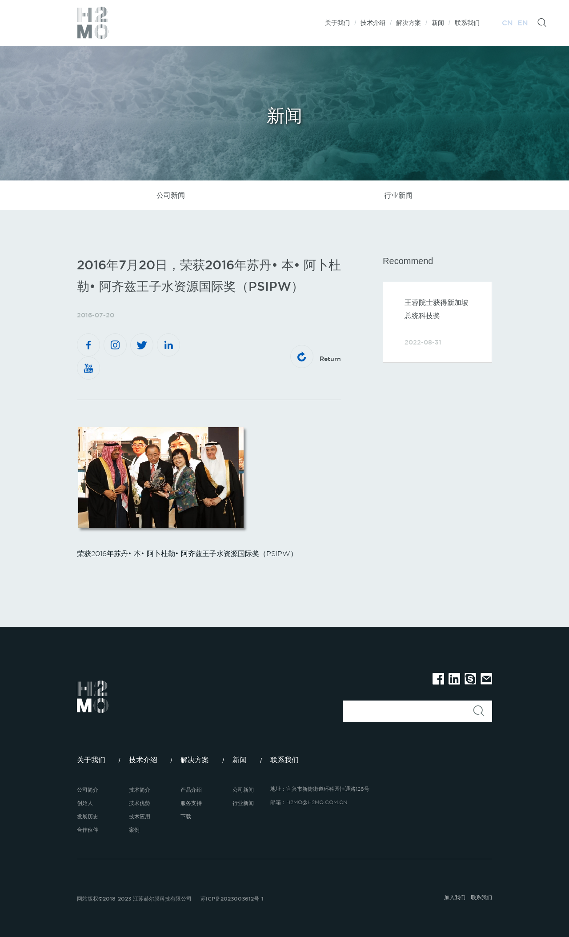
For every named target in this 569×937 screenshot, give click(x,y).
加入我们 (454, 897)
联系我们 (467, 22)
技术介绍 (373, 22)
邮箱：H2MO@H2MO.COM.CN (308, 802)
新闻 (438, 22)
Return (315, 356)
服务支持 (191, 803)
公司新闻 (170, 195)
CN (507, 23)
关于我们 (337, 22)
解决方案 (408, 22)
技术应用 (139, 816)
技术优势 (139, 803)
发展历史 (87, 816)
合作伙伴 (87, 830)
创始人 (85, 803)
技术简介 (139, 790)
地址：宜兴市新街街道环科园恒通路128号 (319, 789)
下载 (185, 816)
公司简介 (87, 790)
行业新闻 (398, 195)
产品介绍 (191, 790)
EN (522, 23)
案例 (134, 830)
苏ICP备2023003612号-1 (232, 898)
